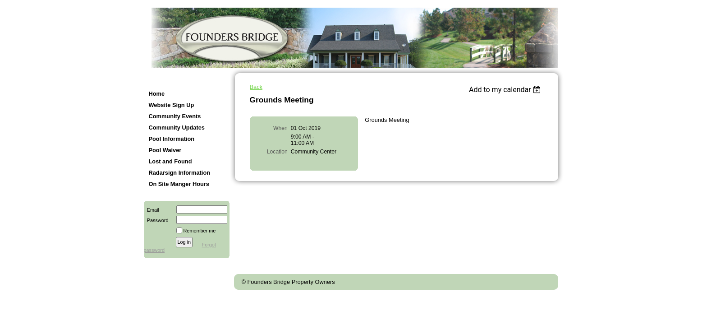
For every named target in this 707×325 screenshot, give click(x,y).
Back (256, 87)
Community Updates (177, 127)
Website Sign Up (171, 105)
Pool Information (172, 138)
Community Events (175, 116)
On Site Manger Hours (179, 184)
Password (156, 220)
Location (277, 152)
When (280, 128)
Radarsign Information (180, 172)
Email (151, 210)
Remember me (200, 230)
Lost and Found (170, 161)
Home (157, 93)
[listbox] (506, 89)
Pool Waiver (165, 150)
